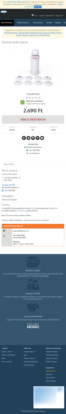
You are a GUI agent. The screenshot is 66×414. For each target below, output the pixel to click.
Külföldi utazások (23, 23)
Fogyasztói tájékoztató (31, 362)
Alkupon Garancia (29, 358)
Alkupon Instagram (52, 358)
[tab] (33, 164)
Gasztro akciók (21, 35)
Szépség (58, 23)
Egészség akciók (49, 33)
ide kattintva (21, 211)
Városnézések (38, 23)
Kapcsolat (49, 374)
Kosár (34, 15)
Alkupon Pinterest (51, 362)
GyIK (25, 355)
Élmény (59, 33)
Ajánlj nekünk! (50, 378)
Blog (3, 358)
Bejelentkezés (50, 15)
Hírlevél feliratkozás (52, 355)
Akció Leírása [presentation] (9, 164)
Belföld (49, 23)
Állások (10, 352)
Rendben (38, 7)
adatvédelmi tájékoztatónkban (18, 2)
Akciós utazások (7, 362)
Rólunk (4, 352)
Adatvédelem (10, 355)
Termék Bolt (8, 185)
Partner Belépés (51, 381)
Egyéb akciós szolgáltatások (39, 35)
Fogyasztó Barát (29, 365)
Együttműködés (51, 371)
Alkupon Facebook (52, 352)
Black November (7, 23)
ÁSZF (3, 355)
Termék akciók (23, 33)
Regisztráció (59, 15)
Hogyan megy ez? (29, 352)
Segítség (41, 15)
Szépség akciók (36, 33)
